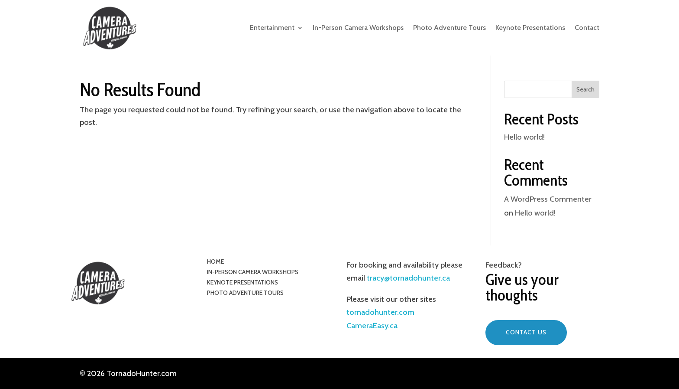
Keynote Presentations (530, 27)
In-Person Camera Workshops (358, 27)
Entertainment (272, 27)
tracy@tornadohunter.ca (407, 278)
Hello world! (524, 137)
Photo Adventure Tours (449, 27)
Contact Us (526, 332)
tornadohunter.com (380, 312)
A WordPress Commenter (548, 199)
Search (585, 89)
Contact (587, 27)
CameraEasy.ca (372, 325)
